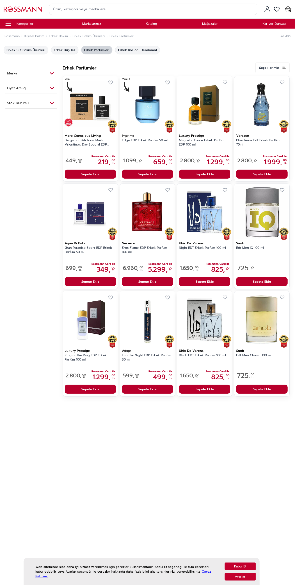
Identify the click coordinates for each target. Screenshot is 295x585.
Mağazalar (210, 23)
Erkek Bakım (58, 36)
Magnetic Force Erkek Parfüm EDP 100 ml (201, 142)
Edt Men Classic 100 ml (253, 355)
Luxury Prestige (191, 135)
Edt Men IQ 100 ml (250, 248)
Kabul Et (240, 566)
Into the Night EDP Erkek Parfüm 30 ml (146, 357)
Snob (240, 243)
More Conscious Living (83, 135)
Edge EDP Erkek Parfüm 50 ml (144, 140)
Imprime (128, 135)
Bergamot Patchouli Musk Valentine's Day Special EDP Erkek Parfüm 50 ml (86, 142)
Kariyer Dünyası (274, 23)
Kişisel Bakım (34, 36)
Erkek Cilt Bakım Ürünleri (26, 50)
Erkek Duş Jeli (64, 50)
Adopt (126, 350)
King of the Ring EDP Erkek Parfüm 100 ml (86, 357)
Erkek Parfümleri (97, 50)
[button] (287, 9)
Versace (242, 135)
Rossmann (12, 36)
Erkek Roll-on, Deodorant (137, 50)
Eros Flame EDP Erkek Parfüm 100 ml (144, 250)
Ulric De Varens (191, 243)
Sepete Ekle (90, 174)
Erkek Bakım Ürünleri (89, 36)
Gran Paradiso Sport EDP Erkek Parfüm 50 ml (88, 250)
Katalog (151, 23)
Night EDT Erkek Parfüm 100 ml (202, 248)
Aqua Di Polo (75, 243)
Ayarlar (240, 576)
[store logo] (23, 9)
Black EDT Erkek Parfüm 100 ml (202, 355)
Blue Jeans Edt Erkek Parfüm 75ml (257, 142)
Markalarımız (91, 23)
